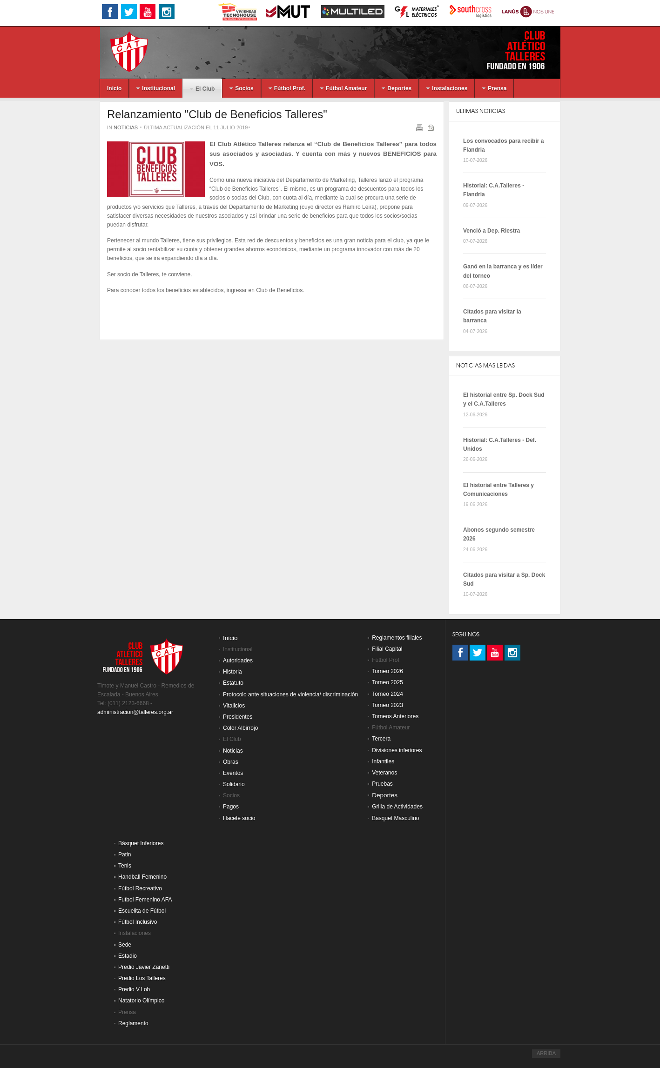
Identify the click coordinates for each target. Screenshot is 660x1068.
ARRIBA (546, 1053)
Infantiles (383, 761)
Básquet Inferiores (140, 843)
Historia (232, 671)
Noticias (126, 127)
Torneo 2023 (387, 705)
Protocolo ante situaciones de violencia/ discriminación (290, 694)
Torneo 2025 (387, 682)
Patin (124, 854)
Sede (124, 944)
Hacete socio (239, 818)
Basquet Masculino (395, 818)
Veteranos (384, 772)
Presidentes (237, 717)
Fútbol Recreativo (140, 888)
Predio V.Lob (134, 989)
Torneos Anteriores (395, 716)
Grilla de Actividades (397, 806)
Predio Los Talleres (142, 978)
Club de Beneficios (279, 290)
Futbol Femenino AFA (145, 899)
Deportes (384, 795)
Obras (230, 762)
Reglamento (133, 1023)
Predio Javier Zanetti (143, 967)
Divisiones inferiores (397, 750)
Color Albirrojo (240, 728)
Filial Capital (387, 649)
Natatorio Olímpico (141, 1000)
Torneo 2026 (387, 671)
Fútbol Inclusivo (137, 922)
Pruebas (382, 784)
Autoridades (238, 660)
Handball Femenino (142, 877)
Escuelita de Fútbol (142, 911)
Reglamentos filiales (397, 637)
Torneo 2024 (387, 694)
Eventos (233, 773)
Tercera (381, 738)
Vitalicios (234, 705)
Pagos (231, 806)
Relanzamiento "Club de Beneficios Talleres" (217, 114)
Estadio (127, 956)
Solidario (234, 784)
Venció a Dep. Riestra (491, 230)
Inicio (230, 637)
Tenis (124, 865)
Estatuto (233, 683)
